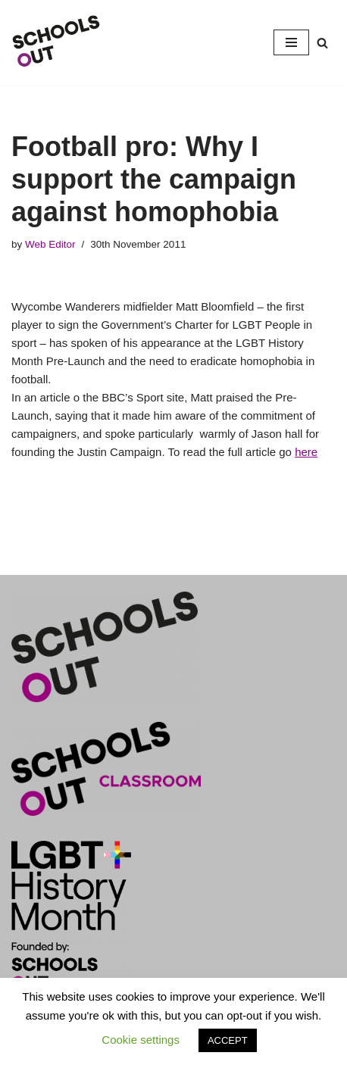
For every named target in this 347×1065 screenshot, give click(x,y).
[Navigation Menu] (291, 42)
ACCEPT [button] (228, 1040)
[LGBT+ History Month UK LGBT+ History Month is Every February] (56, 42)
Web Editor (50, 244)
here (306, 451)
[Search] (322, 42)
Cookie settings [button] (141, 1039)
